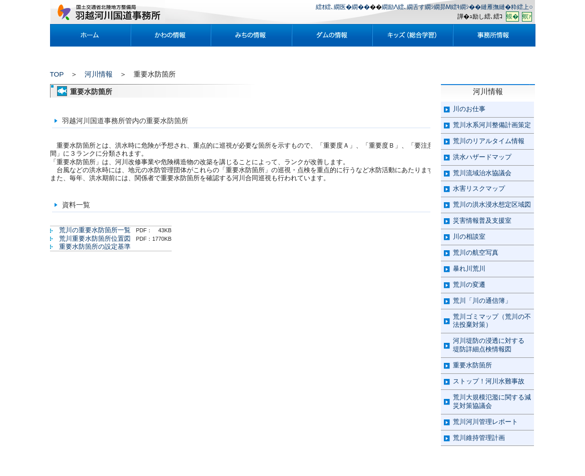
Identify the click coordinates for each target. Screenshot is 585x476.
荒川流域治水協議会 (482, 173)
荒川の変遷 (469, 284)
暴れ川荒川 (469, 268)
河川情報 (99, 74)
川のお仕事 (469, 109)
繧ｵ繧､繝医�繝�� (343, 7)
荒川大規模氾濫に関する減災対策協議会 (492, 401)
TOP (57, 74)
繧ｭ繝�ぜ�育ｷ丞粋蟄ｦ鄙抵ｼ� (412, 35)
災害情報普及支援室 (482, 220)
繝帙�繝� (90, 35)
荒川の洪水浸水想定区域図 (492, 204)
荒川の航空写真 (475, 252)
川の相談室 (469, 236)
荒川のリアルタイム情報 (488, 141)
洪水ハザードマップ (482, 157)
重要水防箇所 (472, 365)
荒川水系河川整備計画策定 (492, 125)
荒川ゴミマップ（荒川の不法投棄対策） (492, 321)
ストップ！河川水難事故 (488, 381)
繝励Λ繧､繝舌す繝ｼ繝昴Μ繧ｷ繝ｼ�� (431, 7)
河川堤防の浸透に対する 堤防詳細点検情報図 (488, 345)
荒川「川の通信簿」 (482, 300)
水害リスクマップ (479, 188)
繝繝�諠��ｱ (332, 35)
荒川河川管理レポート (485, 421)
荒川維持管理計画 (479, 437)
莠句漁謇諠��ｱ (494, 35)
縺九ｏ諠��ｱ (171, 35)
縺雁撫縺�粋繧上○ (506, 7)
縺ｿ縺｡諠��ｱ (251, 35)
